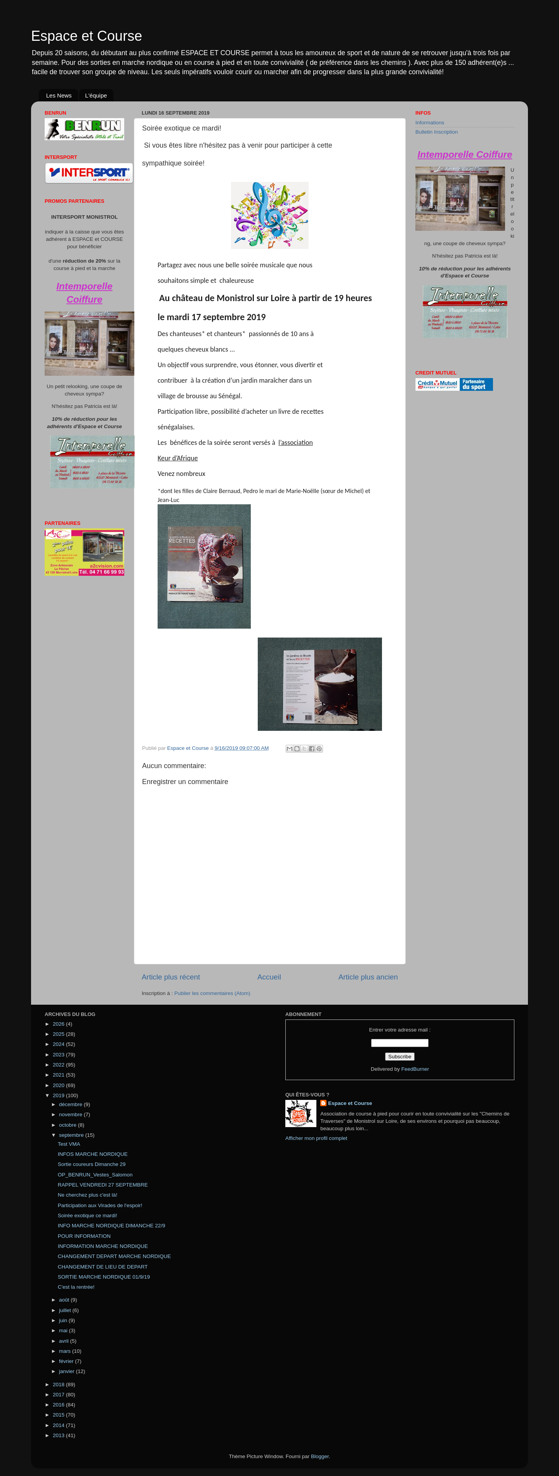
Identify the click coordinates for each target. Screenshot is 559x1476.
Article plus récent (171, 977)
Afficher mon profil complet (316, 1138)
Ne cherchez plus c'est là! (87, 1195)
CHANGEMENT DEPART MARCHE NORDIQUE (114, 1256)
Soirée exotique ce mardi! (87, 1215)
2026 (59, 1024)
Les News (59, 95)
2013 (59, 1435)
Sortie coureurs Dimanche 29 (92, 1164)
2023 (59, 1055)
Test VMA (69, 1144)
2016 (59, 1405)
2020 (59, 1085)
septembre (72, 1135)
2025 (59, 1034)
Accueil (269, 977)
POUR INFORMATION (84, 1236)
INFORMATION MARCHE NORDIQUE (103, 1246)
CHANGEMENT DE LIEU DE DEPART (103, 1267)
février (67, 1361)
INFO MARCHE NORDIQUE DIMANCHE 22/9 (111, 1226)
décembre (71, 1104)
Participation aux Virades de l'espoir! (100, 1205)
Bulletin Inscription (436, 132)
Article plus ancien (368, 977)
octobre (68, 1125)
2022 (59, 1065)
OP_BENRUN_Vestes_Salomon (95, 1175)
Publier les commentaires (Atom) (212, 993)
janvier (67, 1371)
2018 (59, 1384)
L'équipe (96, 95)
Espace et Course (86, 36)
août (65, 1300)
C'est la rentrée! (76, 1287)
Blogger (320, 1456)
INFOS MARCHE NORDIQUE (93, 1154)
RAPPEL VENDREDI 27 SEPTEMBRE (103, 1185)
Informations (429, 122)
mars (65, 1351)
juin (64, 1320)
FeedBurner (415, 1069)
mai (64, 1330)
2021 (59, 1075)
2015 (59, 1415)
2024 (59, 1044)
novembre (71, 1114)
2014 (59, 1425)
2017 (59, 1395)
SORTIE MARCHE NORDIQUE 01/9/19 (104, 1277)
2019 (59, 1095)
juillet (66, 1310)
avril (64, 1341)
